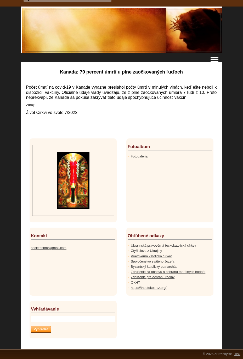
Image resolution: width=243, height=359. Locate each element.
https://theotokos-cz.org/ (149, 288)
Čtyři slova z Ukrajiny (146, 251)
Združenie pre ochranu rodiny (152, 277)
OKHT (135, 282)
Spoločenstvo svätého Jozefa (152, 261)
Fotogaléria (139, 156)
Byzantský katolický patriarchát (154, 267)
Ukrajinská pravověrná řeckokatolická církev (163, 245)
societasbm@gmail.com (48, 248)
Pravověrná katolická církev (151, 256)
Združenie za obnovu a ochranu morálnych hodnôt (168, 272)
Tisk (237, 354)
